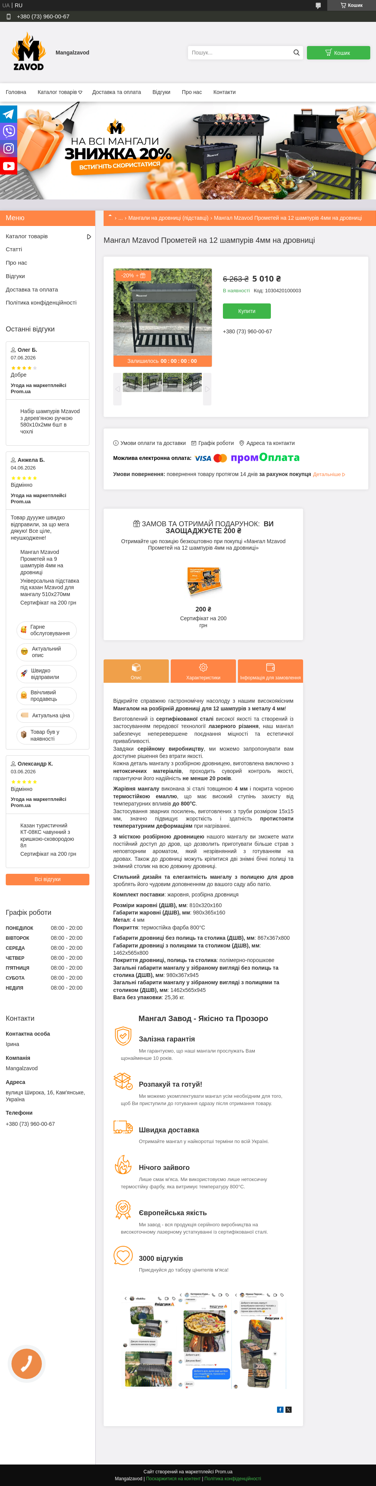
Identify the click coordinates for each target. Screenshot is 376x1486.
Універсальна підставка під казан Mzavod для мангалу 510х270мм (49, 587)
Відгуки (161, 92)
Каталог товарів (57, 92)
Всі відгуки (48, 879)
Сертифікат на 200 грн (203, 621)
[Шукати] (296, 52)
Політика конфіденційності (41, 302)
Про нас (192, 92)
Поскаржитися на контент (173, 1478)
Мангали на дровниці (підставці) (169, 218)
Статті (14, 249)
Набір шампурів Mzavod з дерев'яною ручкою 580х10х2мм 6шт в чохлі (50, 421)
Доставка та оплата (116, 92)
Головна (16, 92)
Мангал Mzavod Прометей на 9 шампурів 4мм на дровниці (41, 562)
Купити (247, 311)
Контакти (224, 92)
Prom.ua (224, 1471)
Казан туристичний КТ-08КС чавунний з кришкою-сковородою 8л (47, 835)
